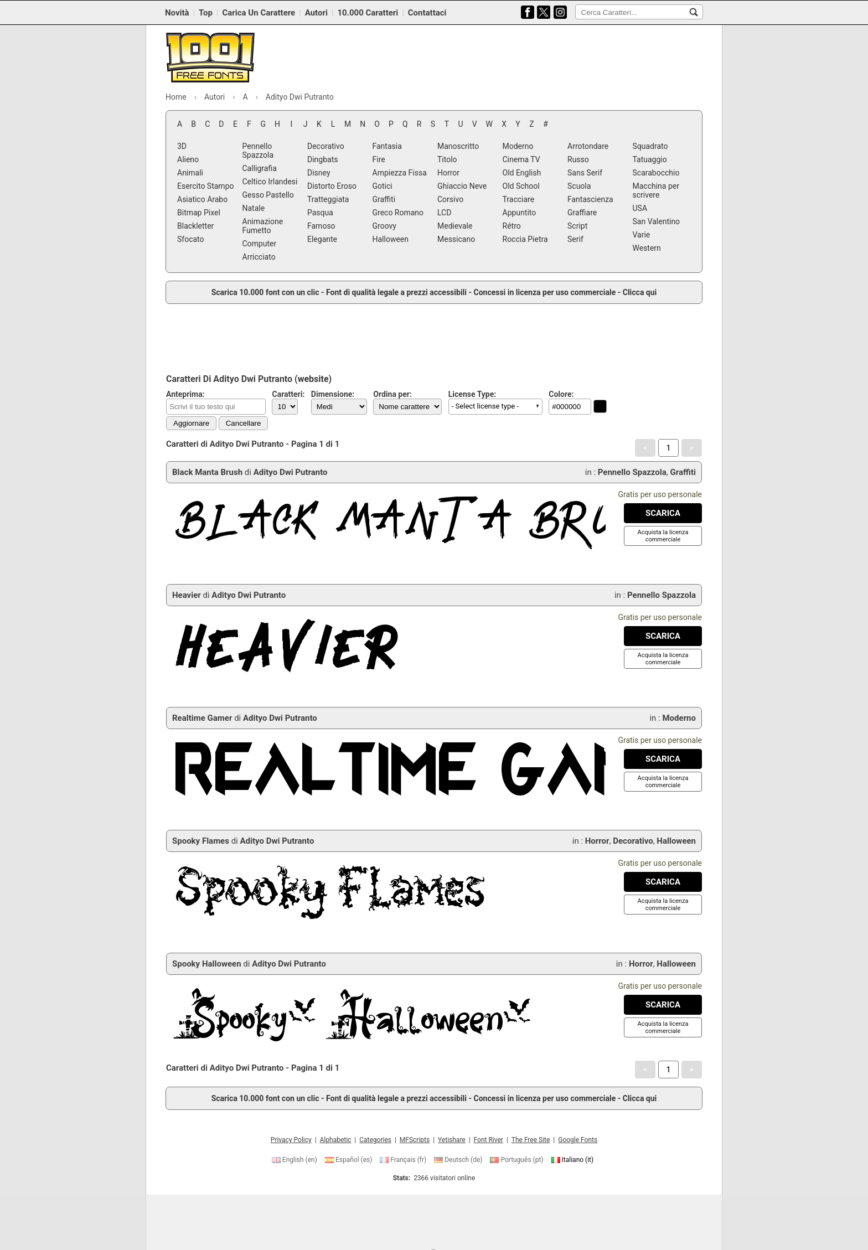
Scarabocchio (656, 172)
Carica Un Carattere (258, 13)
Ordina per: (392, 394)
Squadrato (650, 146)
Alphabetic (336, 1140)
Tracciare (519, 199)
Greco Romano (398, 212)
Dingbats (322, 159)
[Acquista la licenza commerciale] (663, 536)
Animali (190, 172)
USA (640, 208)
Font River (488, 1140)
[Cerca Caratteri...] (693, 12)
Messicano (456, 239)
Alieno (188, 159)
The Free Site (531, 1140)
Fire (379, 159)
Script (577, 225)
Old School (521, 186)
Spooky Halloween (206, 964)
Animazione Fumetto (262, 226)
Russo (578, 159)
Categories (375, 1140)
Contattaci (427, 13)
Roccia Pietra (525, 239)
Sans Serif (584, 172)
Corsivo (450, 199)
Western (647, 248)
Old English (522, 172)
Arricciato (259, 256)
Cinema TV (521, 159)
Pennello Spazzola (258, 150)
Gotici (382, 186)
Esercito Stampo (205, 186)
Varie (641, 234)
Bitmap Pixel (198, 212)
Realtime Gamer (202, 718)
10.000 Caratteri (367, 13)
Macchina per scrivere (656, 190)
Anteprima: (185, 394)
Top (206, 13)
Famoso (321, 225)
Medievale (454, 225)
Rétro (512, 225)
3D (182, 146)
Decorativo (325, 146)
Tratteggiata (328, 199)
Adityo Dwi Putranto (291, 472)
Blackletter (195, 225)
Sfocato (190, 239)
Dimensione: (333, 394)
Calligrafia (259, 168)
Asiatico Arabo (202, 199)
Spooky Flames (200, 841)
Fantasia (387, 146)
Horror (448, 172)
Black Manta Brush (207, 472)
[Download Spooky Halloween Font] (662, 1005)
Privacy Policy (291, 1140)
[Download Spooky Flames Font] (662, 882)
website (313, 379)
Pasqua (320, 212)
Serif (575, 239)
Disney (318, 172)
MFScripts (415, 1140)
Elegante (322, 239)
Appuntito (519, 212)
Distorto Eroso (331, 186)
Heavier (186, 595)
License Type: (472, 394)
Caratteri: (288, 394)
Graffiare (582, 212)
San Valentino (656, 221)
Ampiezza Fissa (400, 172)
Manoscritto (458, 146)
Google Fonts (577, 1140)
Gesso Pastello (268, 194)
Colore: (561, 394)
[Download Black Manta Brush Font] (662, 513)
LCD (444, 212)
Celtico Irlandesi (270, 181)
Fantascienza (590, 199)
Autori (316, 13)
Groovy (384, 225)
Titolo (447, 159)
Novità (177, 13)
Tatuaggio (650, 159)
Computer (259, 243)
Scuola (579, 186)
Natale (253, 208)
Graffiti (384, 199)
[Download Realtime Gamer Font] (662, 759)
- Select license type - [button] (485, 406)
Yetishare (452, 1140)
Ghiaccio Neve (462, 186)
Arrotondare (587, 146)
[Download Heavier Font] (662, 636)
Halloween (391, 239)
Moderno (518, 146)
